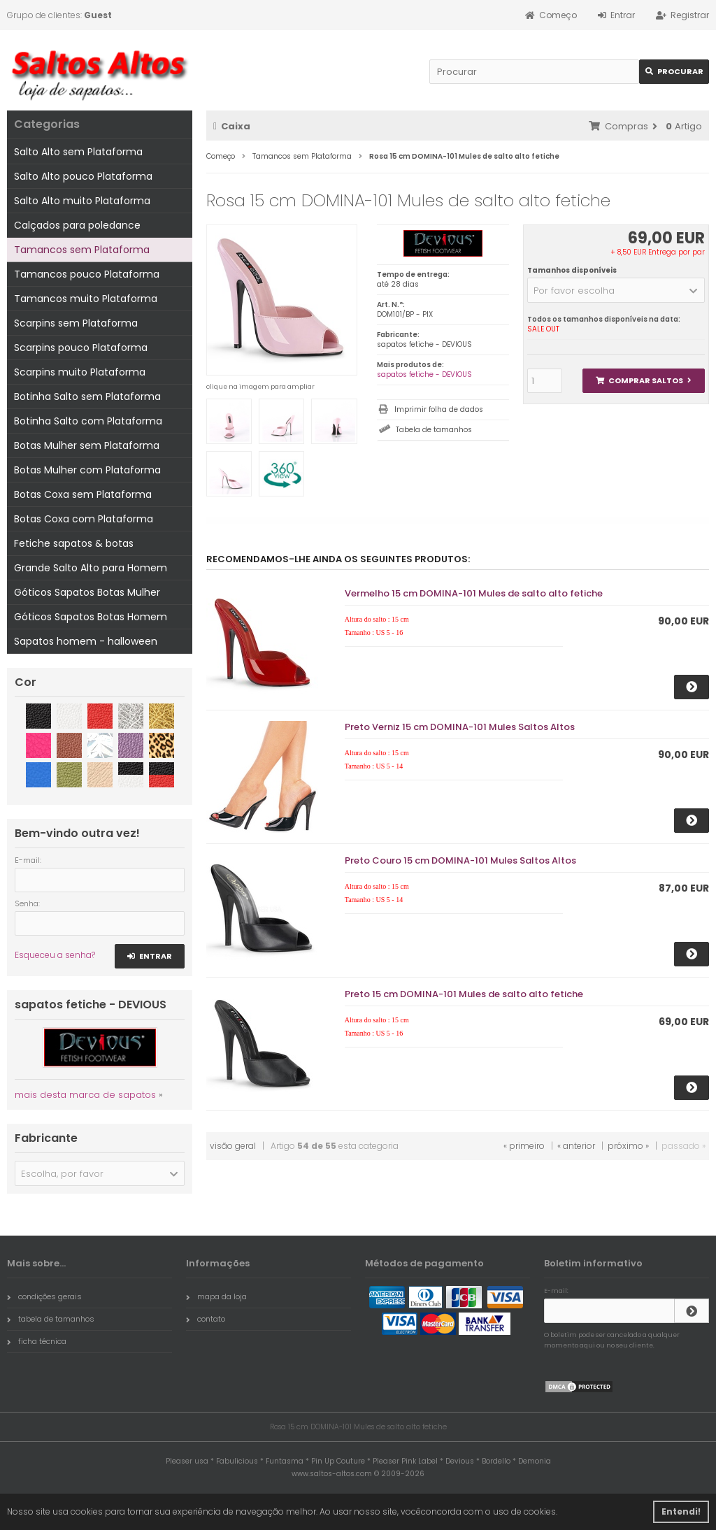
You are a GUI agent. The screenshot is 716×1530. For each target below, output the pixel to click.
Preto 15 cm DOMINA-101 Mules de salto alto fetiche (464, 994)
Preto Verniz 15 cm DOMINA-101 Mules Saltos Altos (460, 727)
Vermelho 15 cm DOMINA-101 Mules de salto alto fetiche (474, 593)
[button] (616, 290)
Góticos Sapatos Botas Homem (90, 617)
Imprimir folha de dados (438, 409)
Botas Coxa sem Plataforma (83, 494)
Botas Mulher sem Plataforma (86, 445)
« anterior (576, 1146)
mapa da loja (216, 1296)
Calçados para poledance (77, 225)
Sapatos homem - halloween (85, 641)
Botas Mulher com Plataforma (87, 470)
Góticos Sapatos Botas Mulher (87, 592)
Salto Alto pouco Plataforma (83, 176)
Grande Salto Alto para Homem (90, 568)
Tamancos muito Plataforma (85, 299)
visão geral (233, 1146)
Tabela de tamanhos (434, 429)
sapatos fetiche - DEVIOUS (424, 374)
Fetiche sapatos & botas (74, 543)
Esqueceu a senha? (55, 955)
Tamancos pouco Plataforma (86, 274)
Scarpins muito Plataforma (79, 372)
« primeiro (524, 1146)
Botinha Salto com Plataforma (88, 421)
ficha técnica (36, 1341)
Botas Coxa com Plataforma (83, 519)
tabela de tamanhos (50, 1318)
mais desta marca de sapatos (85, 1094)
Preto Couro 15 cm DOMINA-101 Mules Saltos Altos (460, 860)
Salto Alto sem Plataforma (78, 152)
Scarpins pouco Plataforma (81, 348)
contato (205, 1318)
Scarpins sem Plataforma (76, 323)
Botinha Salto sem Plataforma (87, 396)
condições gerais (44, 1296)
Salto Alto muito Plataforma (82, 201)
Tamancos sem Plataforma (82, 250)
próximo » (628, 1146)
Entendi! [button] (681, 1511)
